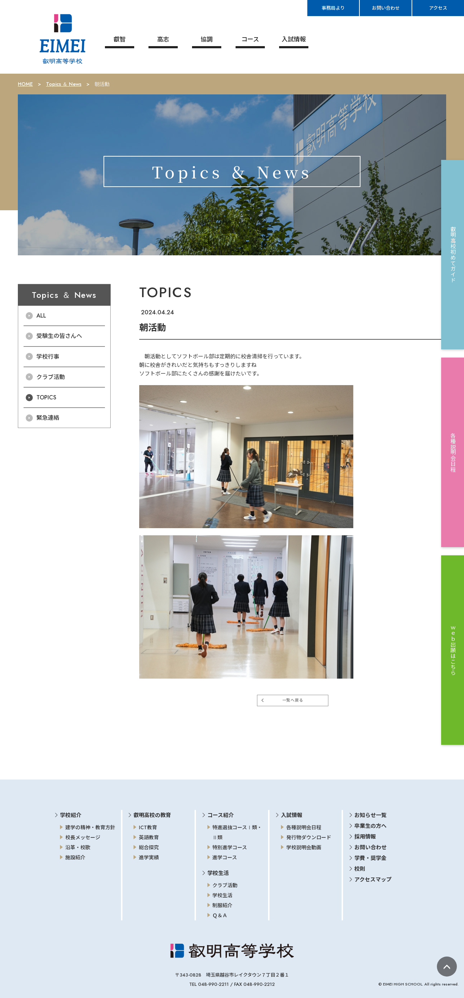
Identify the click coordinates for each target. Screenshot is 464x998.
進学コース (224, 857)
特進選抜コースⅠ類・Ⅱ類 (237, 832)
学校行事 (47, 356)
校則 (359, 869)
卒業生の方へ (370, 826)
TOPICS (46, 397)
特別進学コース (229, 847)
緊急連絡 (47, 418)
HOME (25, 84)
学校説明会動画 (303, 847)
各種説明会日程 (303, 827)
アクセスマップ (373, 880)
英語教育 (149, 837)
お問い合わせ (370, 847)
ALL (41, 315)
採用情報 (365, 837)
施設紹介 (75, 857)
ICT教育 (148, 827)
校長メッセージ (82, 837)
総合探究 (149, 847)
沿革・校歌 (77, 847)
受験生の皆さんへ (59, 336)
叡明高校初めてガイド (453, 254)
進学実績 (149, 857)
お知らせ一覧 (370, 815)
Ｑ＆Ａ (219, 915)
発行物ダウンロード (308, 837)
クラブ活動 (50, 377)
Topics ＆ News (63, 84)
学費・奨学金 (370, 858)
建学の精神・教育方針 (90, 827)
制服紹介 (222, 905)
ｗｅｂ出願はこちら (453, 650)
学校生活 (222, 895)
